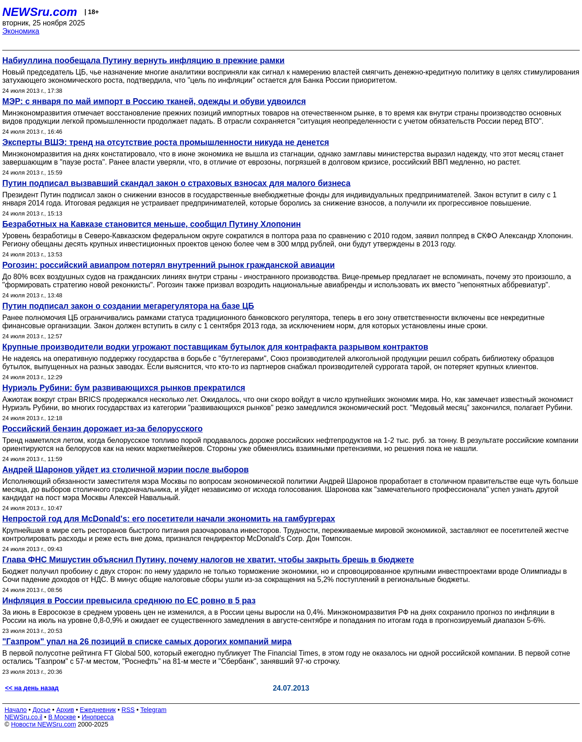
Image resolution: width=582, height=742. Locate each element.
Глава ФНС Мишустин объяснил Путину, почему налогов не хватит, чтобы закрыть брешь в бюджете (208, 559)
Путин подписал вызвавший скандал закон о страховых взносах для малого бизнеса (176, 183)
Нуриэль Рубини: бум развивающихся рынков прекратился (123, 387)
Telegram (153, 709)
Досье (41, 709)
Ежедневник (98, 709)
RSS (128, 709)
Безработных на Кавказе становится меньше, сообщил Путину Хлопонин (151, 224)
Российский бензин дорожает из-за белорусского (102, 428)
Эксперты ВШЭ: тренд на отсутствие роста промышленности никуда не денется (165, 142)
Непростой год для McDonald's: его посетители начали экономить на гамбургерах (168, 518)
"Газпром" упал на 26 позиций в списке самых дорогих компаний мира (146, 641)
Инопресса (98, 717)
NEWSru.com (39, 12)
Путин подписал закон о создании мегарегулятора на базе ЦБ (128, 306)
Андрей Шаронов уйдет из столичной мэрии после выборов (125, 469)
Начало (16, 709)
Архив (65, 709)
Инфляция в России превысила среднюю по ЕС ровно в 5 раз (129, 600)
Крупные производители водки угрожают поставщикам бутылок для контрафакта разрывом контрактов (215, 346)
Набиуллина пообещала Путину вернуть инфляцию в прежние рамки (143, 60)
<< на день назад (32, 688)
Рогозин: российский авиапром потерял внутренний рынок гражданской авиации (168, 265)
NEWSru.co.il (23, 717)
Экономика (21, 31)
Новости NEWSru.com (43, 724)
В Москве (62, 717)
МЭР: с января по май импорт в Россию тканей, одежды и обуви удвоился (154, 101)
